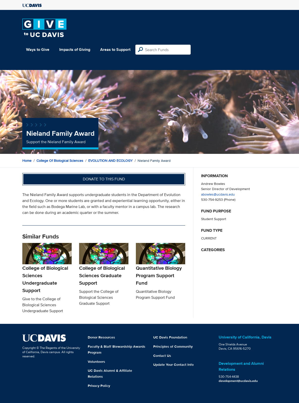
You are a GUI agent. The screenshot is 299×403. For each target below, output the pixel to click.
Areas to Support (115, 49)
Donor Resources (101, 337)
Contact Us (162, 355)
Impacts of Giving (74, 49)
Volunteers (96, 361)
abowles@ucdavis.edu (218, 194)
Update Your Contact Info (173, 364)
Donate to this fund (104, 179)
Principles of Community (173, 346)
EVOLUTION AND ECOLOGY (110, 160)
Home (26, 160)
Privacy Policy (99, 385)
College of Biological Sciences (59, 160)
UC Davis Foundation (170, 337)
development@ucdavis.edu (238, 380)
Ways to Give (37, 49)
